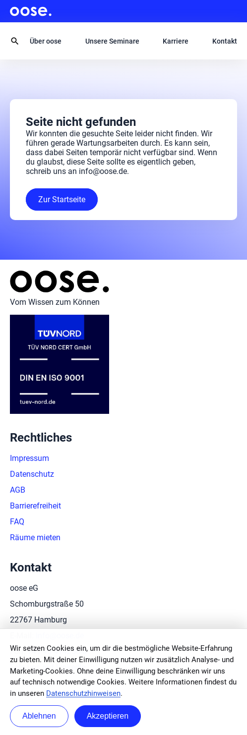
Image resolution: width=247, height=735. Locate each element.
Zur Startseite (61, 199)
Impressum (29, 458)
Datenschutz (32, 474)
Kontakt (224, 41)
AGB (17, 490)
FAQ (17, 521)
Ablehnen (39, 716)
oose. (31, 11)
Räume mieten (35, 537)
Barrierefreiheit (35, 505)
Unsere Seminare (112, 41)
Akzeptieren (108, 716)
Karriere (175, 41)
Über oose (46, 41)
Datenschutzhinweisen (83, 693)
